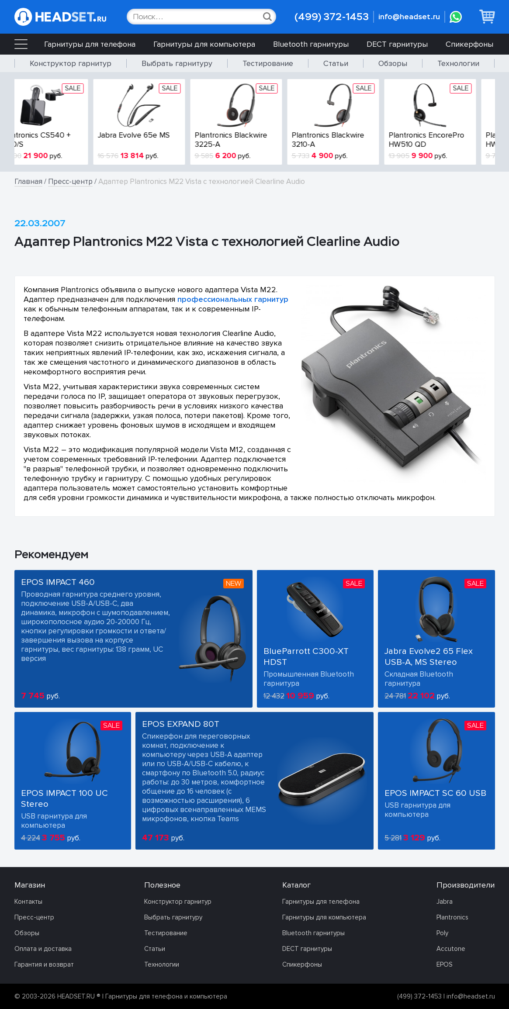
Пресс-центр (70, 181)
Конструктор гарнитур (70, 63)
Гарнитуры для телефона (89, 44)
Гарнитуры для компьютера (204, 44)
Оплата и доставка (43, 949)
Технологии (458, 63)
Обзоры (392, 63)
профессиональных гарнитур (232, 299)
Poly (442, 933)
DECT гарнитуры (397, 44)
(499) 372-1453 (331, 17)
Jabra (444, 901)
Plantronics (452, 917)
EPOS (444, 964)
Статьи (335, 63)
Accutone (450, 949)
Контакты (28, 901)
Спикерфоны (469, 44)
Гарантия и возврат (44, 964)
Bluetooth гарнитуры (311, 44)
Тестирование (267, 63)
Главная (28, 181)
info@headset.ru (409, 16)
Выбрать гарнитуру (177, 63)
